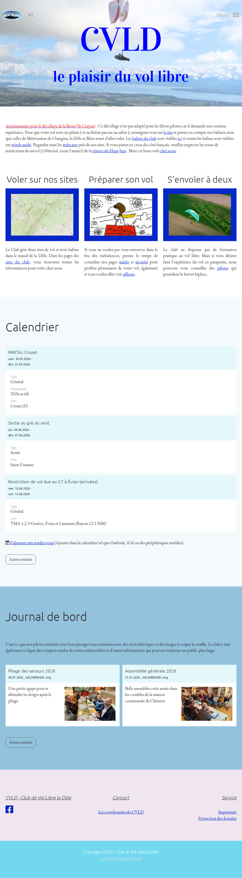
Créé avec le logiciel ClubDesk (120, 858)
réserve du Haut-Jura (109, 151)
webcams (70, 145)
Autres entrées (20, 559)
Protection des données (217, 818)
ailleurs (129, 274)
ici (180, 138)
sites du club (17, 262)
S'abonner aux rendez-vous (31, 543)
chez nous (168, 151)
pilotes (222, 268)
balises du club (144, 138)
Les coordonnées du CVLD (121, 812)
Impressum (227, 812)
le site (168, 132)
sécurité (141, 262)
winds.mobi (21, 145)
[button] (121, 380)
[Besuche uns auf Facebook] (9, 809)
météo (124, 262)
